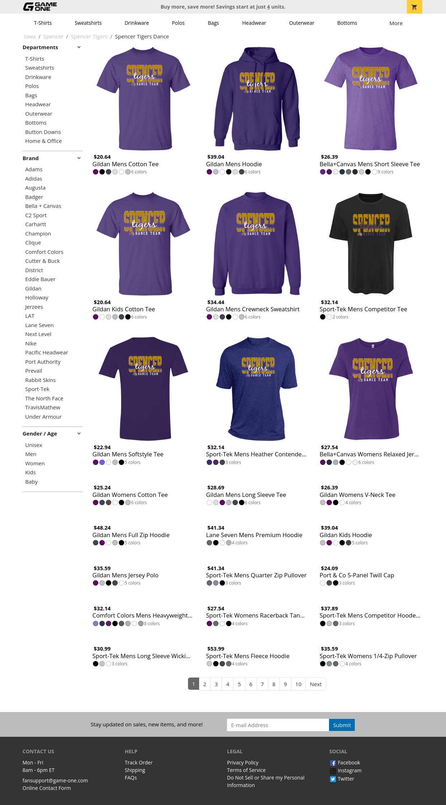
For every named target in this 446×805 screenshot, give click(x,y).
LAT (29, 316)
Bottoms (347, 22)
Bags (213, 22)
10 (298, 684)
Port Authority (42, 362)
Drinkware (137, 22)
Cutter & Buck (42, 261)
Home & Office (43, 141)
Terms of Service (246, 770)
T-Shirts (43, 22)
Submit (342, 725)
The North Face (44, 398)
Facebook (344, 762)
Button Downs (43, 132)
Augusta (35, 188)
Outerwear (301, 22)
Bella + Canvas (43, 206)
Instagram (345, 770)
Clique (33, 242)
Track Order (139, 762)
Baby (31, 482)
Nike (30, 343)
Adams (33, 169)
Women (34, 463)
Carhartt (35, 224)
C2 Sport (36, 215)
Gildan (33, 288)
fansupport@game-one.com (55, 780)
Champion (38, 234)
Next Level (38, 334)
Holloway (36, 297)
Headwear (254, 22)
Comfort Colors (44, 252)
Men (30, 454)
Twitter (341, 778)
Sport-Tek (37, 389)
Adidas (33, 179)
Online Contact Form (47, 788)
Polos (178, 22)
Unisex (33, 445)
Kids (30, 472)
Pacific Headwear (46, 352)
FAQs (131, 777)
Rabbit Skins (40, 380)
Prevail (33, 371)
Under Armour (43, 417)
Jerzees (34, 307)
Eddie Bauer (40, 279)
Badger (34, 197)
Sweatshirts (88, 22)
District (34, 270)
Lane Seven (39, 325)
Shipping (135, 770)
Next (316, 684)
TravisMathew (42, 407)
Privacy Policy (242, 762)
